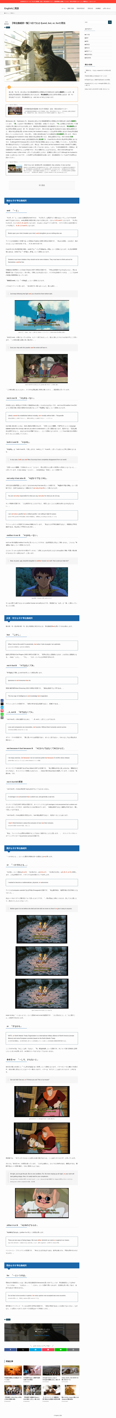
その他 (88, 35)
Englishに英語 (11, 8)
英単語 (88, 46)
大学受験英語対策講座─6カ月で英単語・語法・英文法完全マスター (46, 109)
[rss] (108, 4)
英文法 (7, 27)
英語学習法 (89, 57)
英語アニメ (89, 53)
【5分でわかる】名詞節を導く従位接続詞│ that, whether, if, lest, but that (47, 165)
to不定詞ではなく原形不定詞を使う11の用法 (97, 83)
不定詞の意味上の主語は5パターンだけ (96, 79)
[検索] (110, 4)
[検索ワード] (98, 22)
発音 (87, 42)
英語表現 (88, 61)
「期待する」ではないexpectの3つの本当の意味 (98, 74)
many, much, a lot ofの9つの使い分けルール (97, 92)
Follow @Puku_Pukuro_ (42, 1335)
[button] (10, 1349)
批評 (87, 38)
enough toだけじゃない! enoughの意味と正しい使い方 (98, 88)
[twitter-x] (106, 4)
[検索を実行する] (110, 22)
